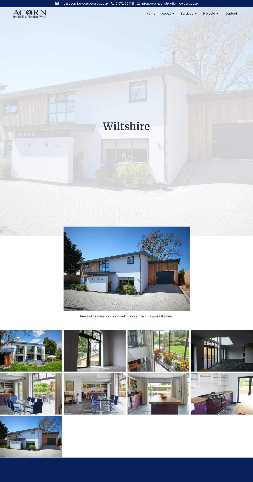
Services (189, 14)
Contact (231, 13)
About (168, 14)
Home (151, 13)
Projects (210, 14)
